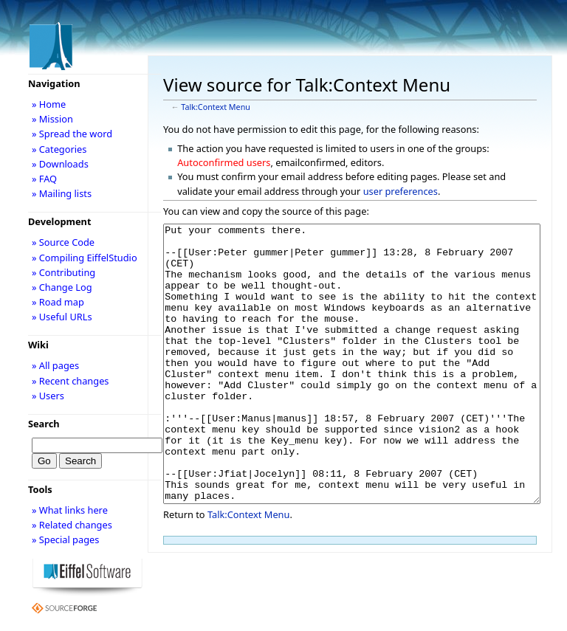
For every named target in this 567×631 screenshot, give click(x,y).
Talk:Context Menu (215, 107)
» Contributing (63, 272)
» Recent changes (70, 380)
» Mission (52, 118)
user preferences (400, 191)
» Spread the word (72, 133)
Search (44, 423)
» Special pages (65, 539)
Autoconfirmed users (223, 162)
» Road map (58, 301)
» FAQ (44, 178)
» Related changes (72, 524)
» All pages (55, 365)
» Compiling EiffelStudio (84, 257)
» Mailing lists (62, 193)
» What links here (70, 510)
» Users (48, 395)
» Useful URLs (62, 316)
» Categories (59, 149)
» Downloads (60, 163)
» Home (49, 104)
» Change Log (62, 287)
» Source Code (63, 242)
